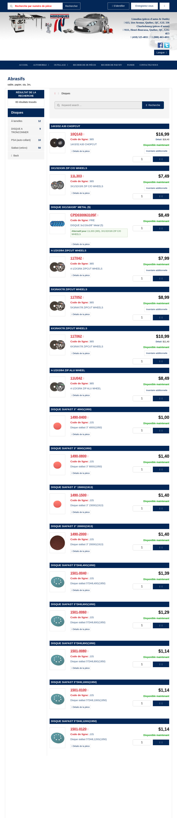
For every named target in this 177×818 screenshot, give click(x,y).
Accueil (23, 65)
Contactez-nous (149, 65)
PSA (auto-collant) (26, 140)
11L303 (76, 176)
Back (15, 155)
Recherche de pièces (84, 65)
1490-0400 (78, 417)
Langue (162, 52)
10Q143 (76, 134)
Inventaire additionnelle (156, 151)
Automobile (40, 65)
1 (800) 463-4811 (160, 37)
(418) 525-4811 (140, 37)
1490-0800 (78, 456)
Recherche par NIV (111, 65)
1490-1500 (78, 495)
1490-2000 (78, 534)
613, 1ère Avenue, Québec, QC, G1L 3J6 (147, 22)
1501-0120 (78, 729)
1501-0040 (78, 573)
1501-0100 (78, 690)
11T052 (76, 297)
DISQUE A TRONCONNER (26, 130)
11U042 (76, 378)
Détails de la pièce (80, 151)
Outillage (60, 65)
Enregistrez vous (144, 5)
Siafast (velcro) (26, 148)
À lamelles (26, 121)
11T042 (76, 258)
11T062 (76, 336)
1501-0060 (78, 612)
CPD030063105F (83, 215)
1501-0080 (78, 651)
